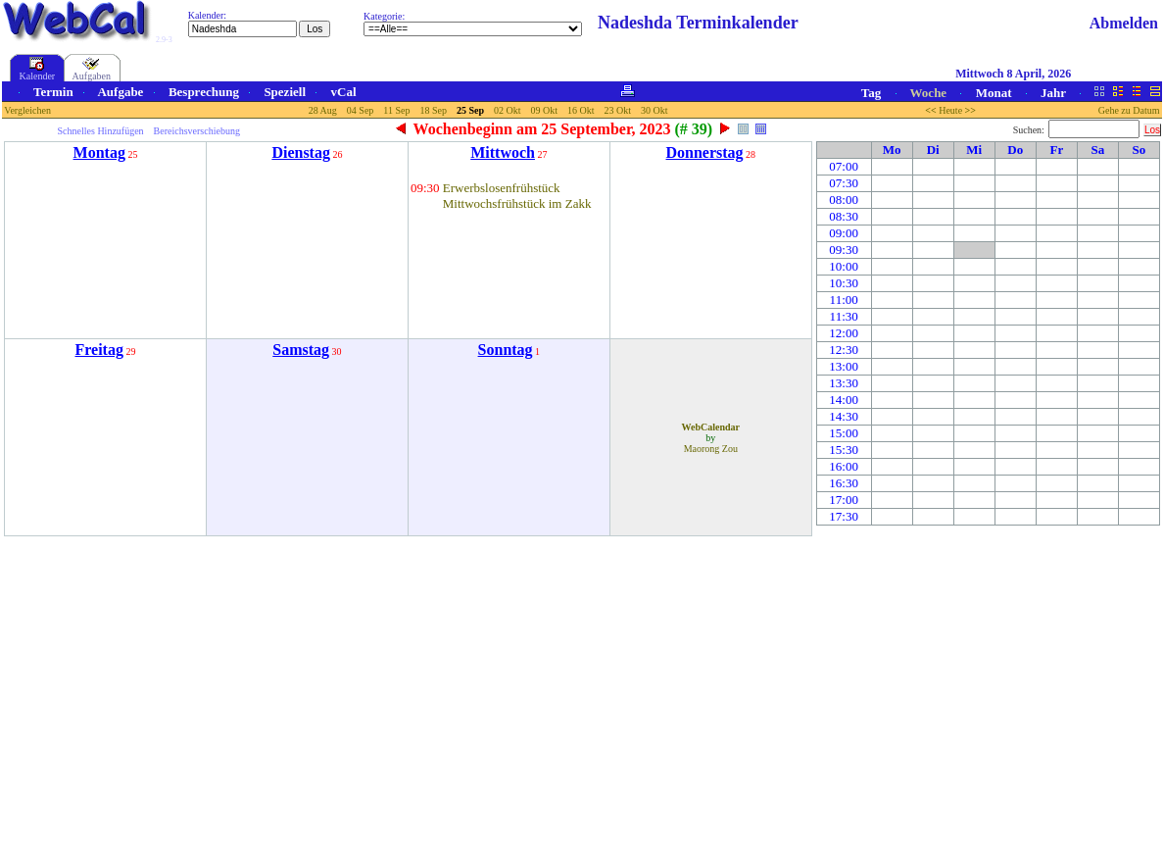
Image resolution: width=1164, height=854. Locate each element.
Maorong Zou (711, 448)
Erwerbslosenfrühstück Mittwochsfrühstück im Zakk (517, 195)
